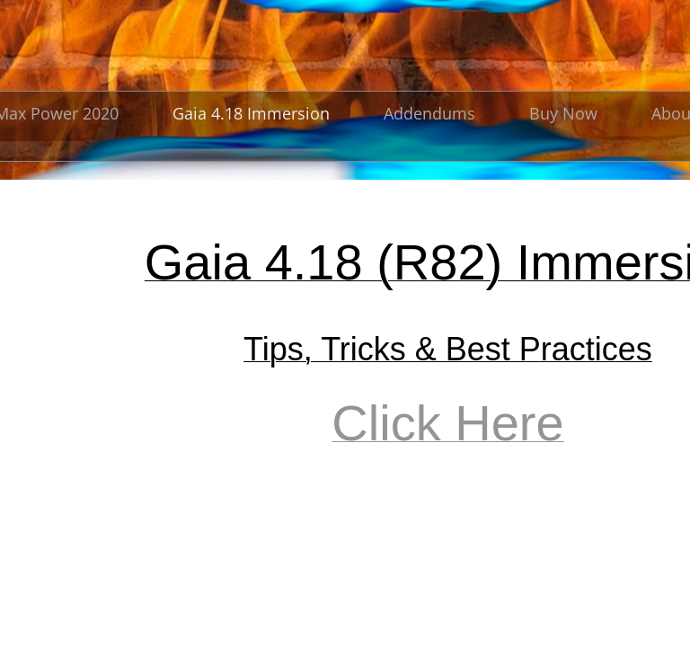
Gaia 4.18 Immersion (251, 113)
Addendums (429, 113)
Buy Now (563, 113)
